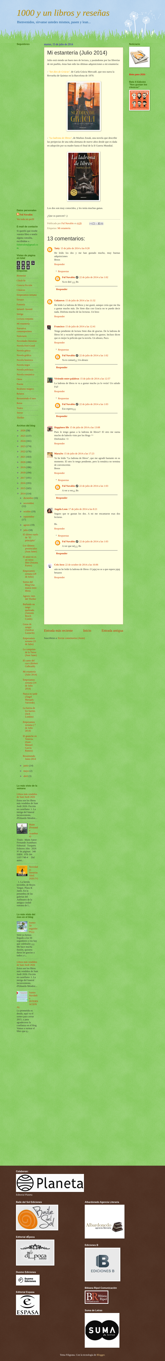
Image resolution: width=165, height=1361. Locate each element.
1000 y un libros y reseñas (63, 13)
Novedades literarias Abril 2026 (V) (33, 872)
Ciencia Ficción (24, 285)
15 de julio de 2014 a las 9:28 (75, 248)
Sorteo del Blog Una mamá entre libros (30, 586)
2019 (23, 467)
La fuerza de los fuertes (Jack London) (29, 712)
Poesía (20, 384)
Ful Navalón (68, 277)
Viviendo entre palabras (66, 378)
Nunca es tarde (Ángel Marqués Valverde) (30, 698)
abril (25, 776)
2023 (23, 446)
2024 (23, 441)
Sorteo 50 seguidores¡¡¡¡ (33, 927)
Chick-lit (21, 280)
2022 (23, 451)
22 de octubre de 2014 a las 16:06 (81, 564)
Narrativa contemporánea (24, 330)
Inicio (87, 630)
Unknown (59, 300)
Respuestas (63, 271)
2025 (23, 435)
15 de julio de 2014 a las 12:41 (80, 326)
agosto (26, 525)
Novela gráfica (24, 355)
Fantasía (21, 304)
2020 (23, 462)
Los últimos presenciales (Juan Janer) (30, 548)
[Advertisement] (25, 118)
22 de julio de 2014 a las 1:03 (93, 404)
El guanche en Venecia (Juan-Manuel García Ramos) (30, 743)
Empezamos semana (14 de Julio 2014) (29, 684)
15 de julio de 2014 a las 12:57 (95, 378)
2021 (23, 456)
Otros (19, 379)
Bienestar (21, 275)
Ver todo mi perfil (25, 219)
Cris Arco (59, 564)
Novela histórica (25, 360)
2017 (23, 477)
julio (25, 530)
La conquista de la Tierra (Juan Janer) (30, 652)
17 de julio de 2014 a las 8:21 (82, 509)
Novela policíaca (25, 369)
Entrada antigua (112, 630)
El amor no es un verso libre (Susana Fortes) (30, 561)
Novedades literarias (27, 341)
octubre (27, 511)
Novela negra (23, 364)
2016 (23, 483)
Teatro (20, 408)
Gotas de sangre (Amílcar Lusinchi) (28, 628)
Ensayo (20, 299)
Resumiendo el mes (26, 398)
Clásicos (21, 290)
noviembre (28, 503)
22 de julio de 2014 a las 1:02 (93, 277)
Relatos (20, 393)
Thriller (20, 417)
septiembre (28, 516)
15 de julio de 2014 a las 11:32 (80, 300)
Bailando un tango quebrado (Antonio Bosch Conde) (29, 611)
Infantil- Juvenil (24, 309)
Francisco (59, 326)
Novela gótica (23, 350)
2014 (23, 493)
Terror (20, 412)
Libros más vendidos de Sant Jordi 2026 (27, 795)
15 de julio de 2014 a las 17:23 (79, 453)
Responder (59, 264)
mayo (26, 771)
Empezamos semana (27, 294)
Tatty (57, 248)
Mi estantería (64, 228)
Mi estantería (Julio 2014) (30, 673)
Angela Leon (61, 509)
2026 (23, 430)
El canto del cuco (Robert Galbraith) (30, 663)
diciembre (28, 498)
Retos (19, 403)
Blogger (100, 1354)
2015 (23, 488)
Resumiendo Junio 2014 (29, 757)
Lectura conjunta (25, 318)
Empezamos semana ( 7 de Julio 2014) (29, 726)
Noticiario (22, 336)
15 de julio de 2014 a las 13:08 (85, 427)
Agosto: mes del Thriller (29, 597)
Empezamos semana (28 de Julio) (29, 573)
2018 (23, 472)
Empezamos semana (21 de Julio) (29, 641)
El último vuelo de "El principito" (30, 537)
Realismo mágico (25, 388)
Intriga (20, 314)
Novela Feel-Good (26, 345)
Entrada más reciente (58, 630)
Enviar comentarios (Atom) (71, 638)
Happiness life (61, 427)
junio (26, 765)
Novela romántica (25, 374)
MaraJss (58, 453)
